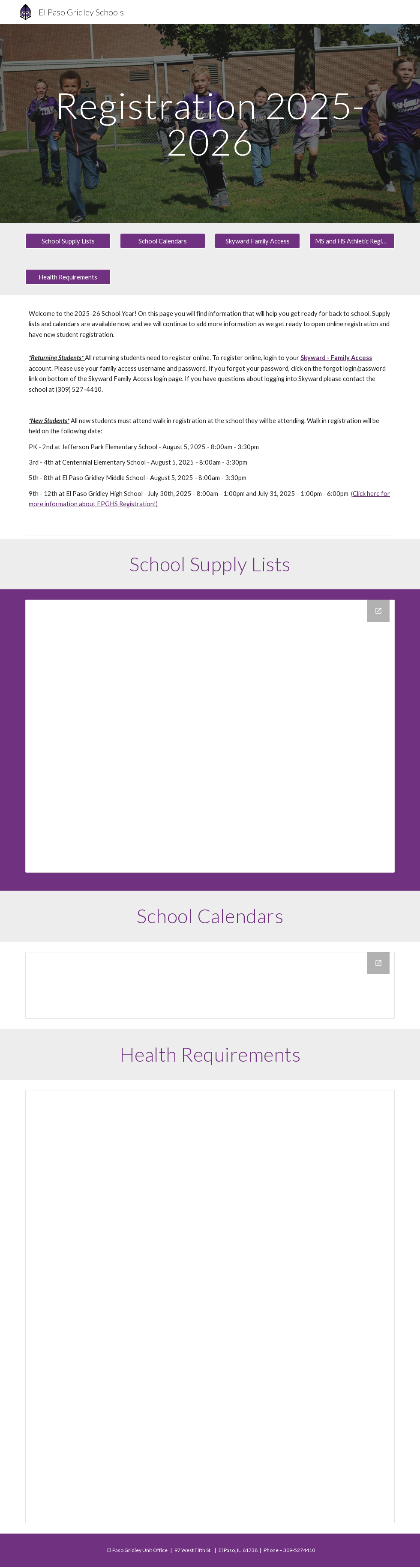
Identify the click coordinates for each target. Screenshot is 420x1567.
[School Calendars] (162, 241)
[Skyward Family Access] (257, 241)
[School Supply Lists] (68, 241)
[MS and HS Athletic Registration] (352, 241)
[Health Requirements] (68, 277)
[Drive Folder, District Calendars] (210, 985)
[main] (210, 124)
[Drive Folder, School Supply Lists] (210, 736)
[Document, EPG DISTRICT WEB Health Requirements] (210, 1306)
